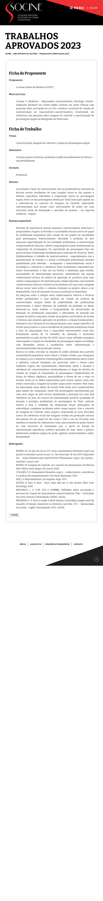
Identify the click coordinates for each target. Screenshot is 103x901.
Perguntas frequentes (57, 544)
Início (23, 544)
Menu (77, 8)
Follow (92, 8)
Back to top (96, 559)
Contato (78, 544)
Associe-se (35, 544)
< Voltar (14, 515)
